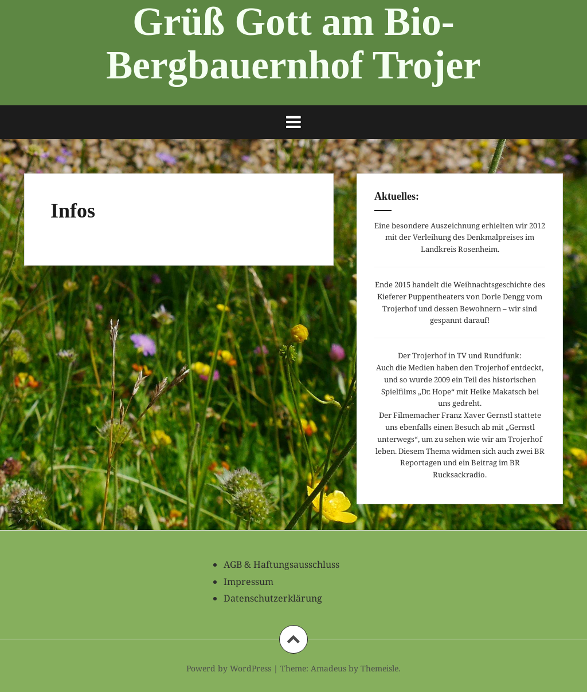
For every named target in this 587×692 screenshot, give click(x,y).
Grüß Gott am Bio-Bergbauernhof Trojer (293, 43)
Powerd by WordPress (228, 668)
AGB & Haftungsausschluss (281, 564)
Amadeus (328, 668)
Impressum (248, 581)
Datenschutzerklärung (273, 598)
